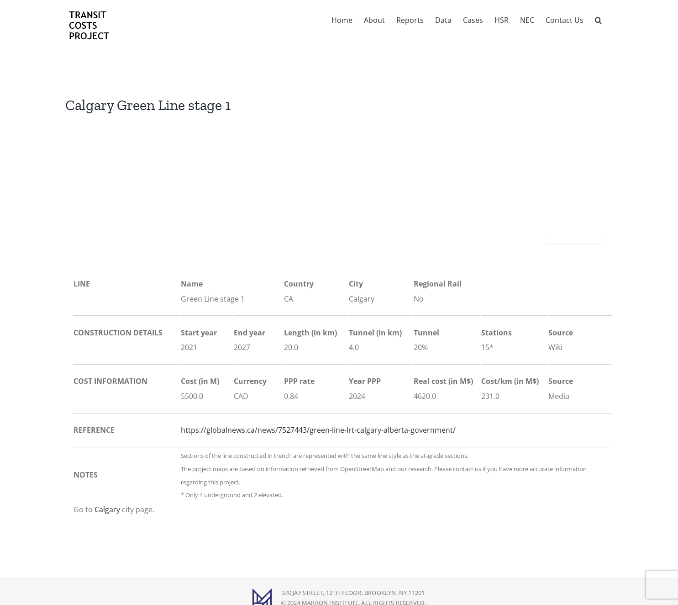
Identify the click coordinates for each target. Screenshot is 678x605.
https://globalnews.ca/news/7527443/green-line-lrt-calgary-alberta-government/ (318, 430)
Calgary (107, 509)
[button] (598, 19)
